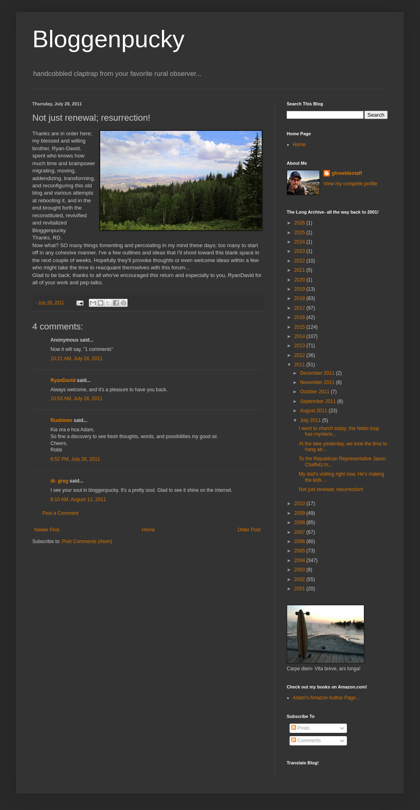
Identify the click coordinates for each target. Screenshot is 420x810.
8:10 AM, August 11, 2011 (78, 499)
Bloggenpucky (108, 38)
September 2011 (318, 401)
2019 (300, 289)
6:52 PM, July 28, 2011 (75, 459)
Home (148, 530)
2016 (300, 317)
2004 (300, 560)
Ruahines (61, 420)
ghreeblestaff (347, 173)
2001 (300, 589)
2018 (300, 298)
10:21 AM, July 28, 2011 (76, 358)
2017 (300, 308)
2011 (300, 364)
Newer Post (46, 530)
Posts (300, 728)
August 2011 (314, 410)
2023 (300, 251)
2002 (300, 579)
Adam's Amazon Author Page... (326, 698)
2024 (300, 242)
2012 (300, 355)
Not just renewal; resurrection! (331, 489)
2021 (300, 270)
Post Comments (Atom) (87, 541)
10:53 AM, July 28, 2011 (76, 398)
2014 (300, 336)
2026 (300, 223)
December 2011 (318, 373)
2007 (300, 532)
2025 (300, 232)
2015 (300, 327)
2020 (300, 280)
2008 (300, 522)
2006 (300, 541)
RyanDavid (63, 380)
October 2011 (315, 392)
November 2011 (318, 382)
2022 (300, 261)
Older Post (248, 530)
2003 (300, 570)
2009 (300, 513)
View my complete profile (350, 184)
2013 (300, 345)
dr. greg (59, 481)
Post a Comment (60, 513)
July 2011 (311, 420)
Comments (306, 740)
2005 (300, 551)
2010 (300, 503)
